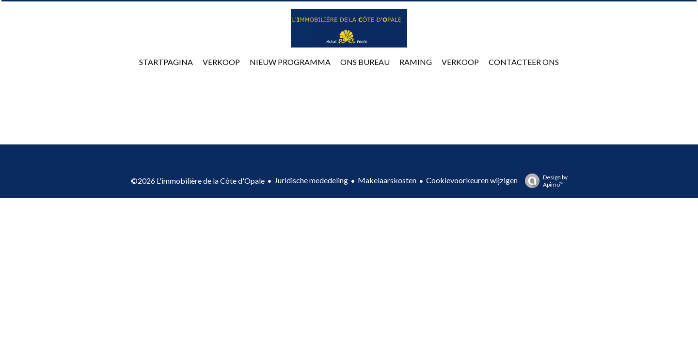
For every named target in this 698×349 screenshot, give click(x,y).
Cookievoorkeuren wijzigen (472, 180)
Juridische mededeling (311, 180)
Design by (544, 181)
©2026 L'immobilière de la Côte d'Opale (198, 180)
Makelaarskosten (387, 180)
